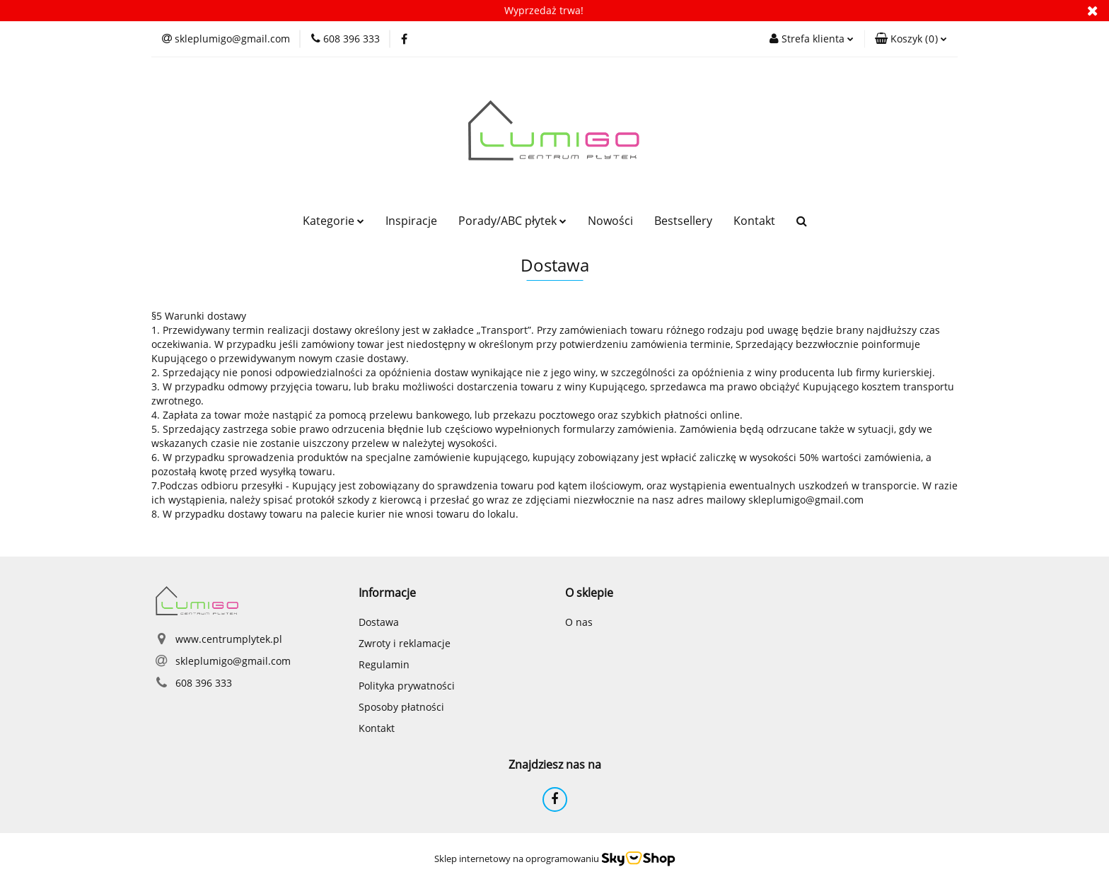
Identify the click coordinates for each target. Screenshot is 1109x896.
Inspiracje (411, 220)
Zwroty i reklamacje (405, 643)
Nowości (610, 220)
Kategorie (333, 220)
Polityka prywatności (407, 685)
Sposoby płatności (401, 707)
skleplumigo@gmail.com (233, 661)
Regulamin (384, 664)
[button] (911, 39)
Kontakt (754, 220)
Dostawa (379, 622)
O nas (579, 622)
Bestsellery (683, 220)
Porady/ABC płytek (512, 220)
